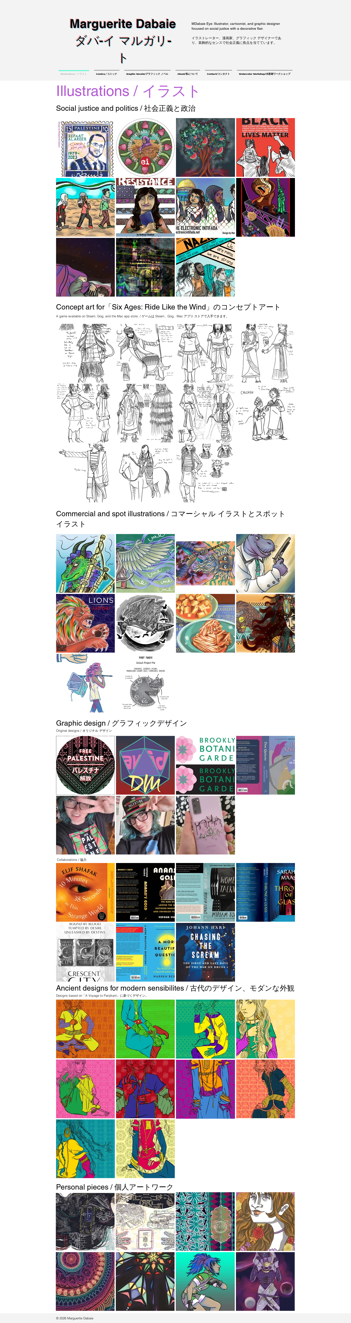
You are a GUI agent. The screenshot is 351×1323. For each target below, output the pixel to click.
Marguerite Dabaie (123, 23)
